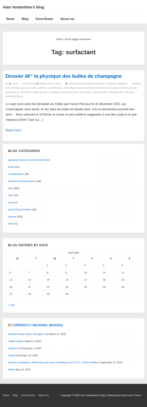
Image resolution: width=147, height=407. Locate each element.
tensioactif (115, 92)
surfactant (99, 92)
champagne (55, 88)
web (10, 223)
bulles (25, 88)
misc (10, 195)
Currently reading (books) (37, 325)
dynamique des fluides (78, 88)
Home (10, 18)
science (122, 83)
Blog (25, 18)
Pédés (11, 369)
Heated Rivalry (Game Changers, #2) (28, 334)
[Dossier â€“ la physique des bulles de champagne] (50, 83)
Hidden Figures (16, 341)
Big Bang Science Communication (26, 160)
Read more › (14, 130)
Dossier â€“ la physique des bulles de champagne (64, 76)
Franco (12, 355)
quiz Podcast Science (19, 209)
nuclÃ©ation (70, 92)
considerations (16, 174)
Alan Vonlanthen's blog (23, 7)
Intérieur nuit (15, 348)
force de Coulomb (106, 88)
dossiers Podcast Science (99, 83)
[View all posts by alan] (14, 83)
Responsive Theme (130, 395)
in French (55, 92)
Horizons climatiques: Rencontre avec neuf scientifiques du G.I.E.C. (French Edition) (53, 362)
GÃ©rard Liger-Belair (33, 92)
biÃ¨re (16, 88)
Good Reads (44, 18)
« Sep (11, 305)
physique (85, 92)
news (11, 202)
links (10, 188)
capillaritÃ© (39, 88)
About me (67, 18)
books (11, 166)
